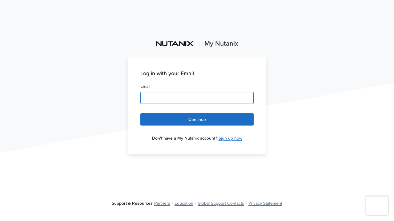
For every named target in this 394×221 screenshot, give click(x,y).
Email (145, 86)
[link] (230, 138)
